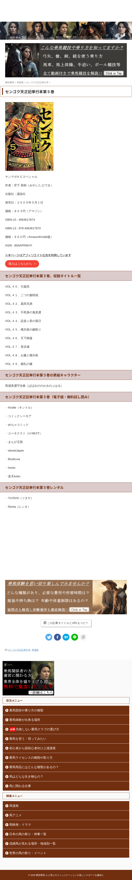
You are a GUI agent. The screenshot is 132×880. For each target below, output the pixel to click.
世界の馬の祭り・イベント (27, 853)
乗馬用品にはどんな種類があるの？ (34, 767)
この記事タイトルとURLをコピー (65, 622)
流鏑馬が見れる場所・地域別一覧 (32, 843)
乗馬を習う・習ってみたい (27, 738)
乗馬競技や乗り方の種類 (26, 710)
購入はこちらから (20, 263)
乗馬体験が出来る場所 (24, 720)
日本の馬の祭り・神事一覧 (27, 834)
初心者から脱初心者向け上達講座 (32, 748)
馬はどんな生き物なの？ (26, 776)
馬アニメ (15, 815)
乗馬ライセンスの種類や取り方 (31, 757)
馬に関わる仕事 (20, 786)
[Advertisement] (66, 540)
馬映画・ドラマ (20, 824)
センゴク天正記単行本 (19, 650)
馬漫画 (35, 650)
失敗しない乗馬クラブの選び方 (34, 729)
